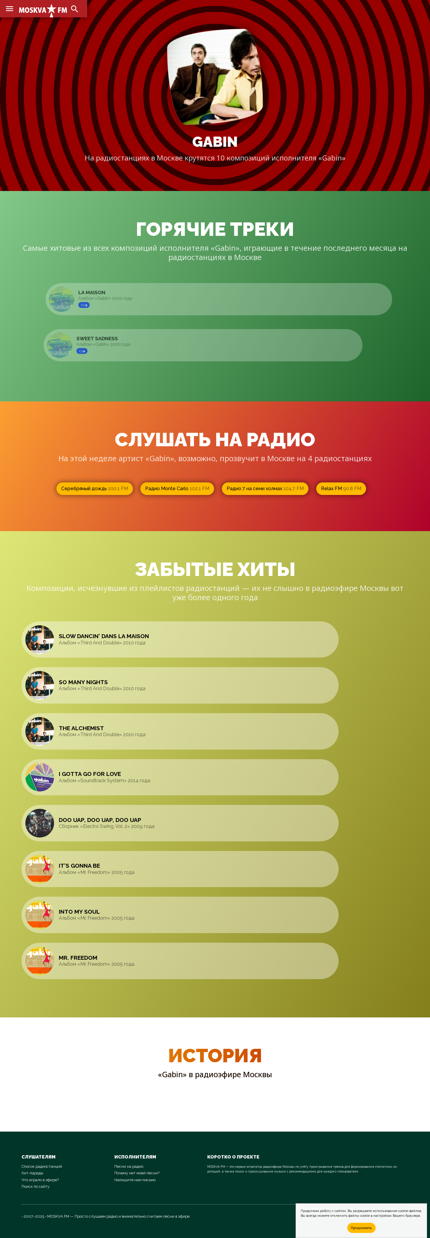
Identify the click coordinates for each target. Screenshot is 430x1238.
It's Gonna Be (79, 865)
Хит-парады (32, 1173)
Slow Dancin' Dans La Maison (104, 636)
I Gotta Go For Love (90, 774)
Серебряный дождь (94, 488)
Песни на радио (128, 1166)
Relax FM (341, 488)
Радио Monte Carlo (177, 488)
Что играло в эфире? (40, 1180)
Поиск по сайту (36, 1186)
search (74, 9)
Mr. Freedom (78, 957)
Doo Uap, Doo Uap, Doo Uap (100, 820)
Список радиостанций (42, 1166)
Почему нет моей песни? (136, 1173)
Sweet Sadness (104, 339)
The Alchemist (81, 728)
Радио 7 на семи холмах (265, 488)
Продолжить (361, 1227)
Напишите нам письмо (135, 1180)
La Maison (100, 293)
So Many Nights (83, 682)
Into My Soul (79, 911)
